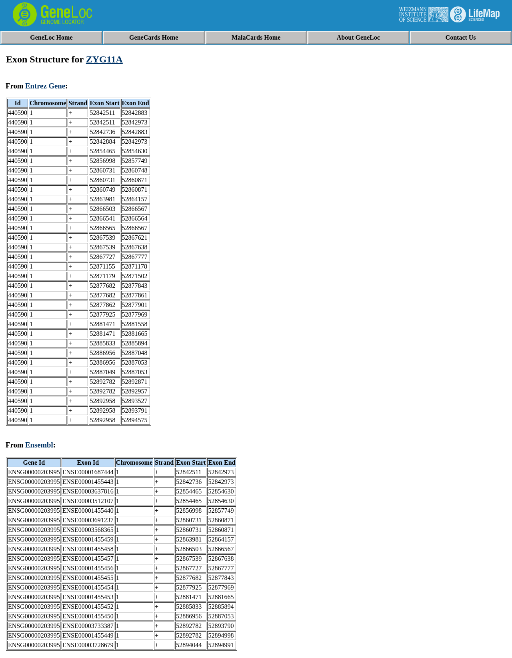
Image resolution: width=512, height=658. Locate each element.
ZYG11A (104, 59)
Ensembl (39, 445)
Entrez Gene (45, 86)
